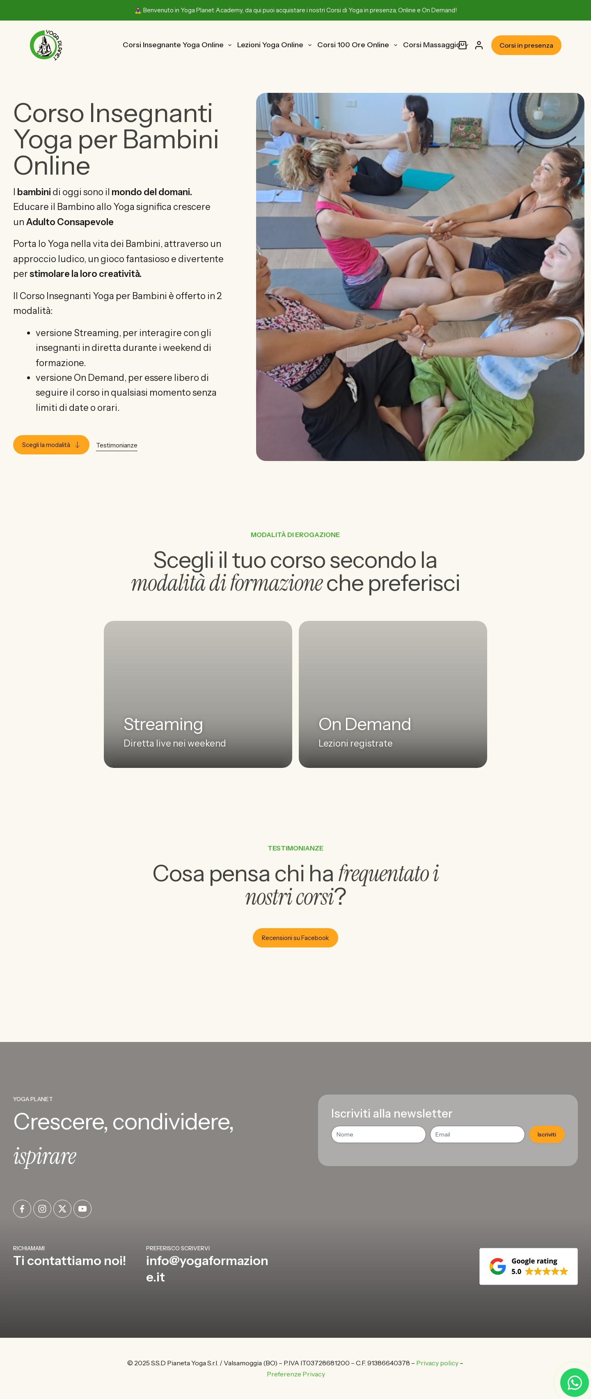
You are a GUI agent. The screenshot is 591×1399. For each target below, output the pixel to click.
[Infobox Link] (76, 1264)
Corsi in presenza (526, 45)
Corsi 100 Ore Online (358, 45)
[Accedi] (479, 45)
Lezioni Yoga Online (275, 45)
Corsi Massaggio (437, 45)
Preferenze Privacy (296, 1374)
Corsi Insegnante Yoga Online (179, 45)
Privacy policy (437, 1363)
